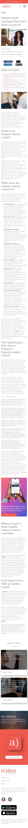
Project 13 (7, 823)
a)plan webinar (19, 2)
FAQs (3, 783)
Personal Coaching (15, 54)
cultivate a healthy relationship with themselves (13, 310)
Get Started (14, 757)
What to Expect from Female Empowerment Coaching (13, 84)
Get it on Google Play (9, 807)
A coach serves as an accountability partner (15, 260)
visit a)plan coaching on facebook (3, 799)
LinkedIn (8, 64)
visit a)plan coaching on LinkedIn (9, 799)
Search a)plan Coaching (20, 6)
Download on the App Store (9, 812)
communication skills (11, 474)
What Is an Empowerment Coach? (15, 74)
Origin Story (5, 780)
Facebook (9, 61)
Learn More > (8, 672)
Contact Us (5, 778)
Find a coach (9, 515)
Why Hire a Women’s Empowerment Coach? (11, 81)
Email (19, 64)
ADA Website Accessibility (16, 821)
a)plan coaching (6, 6)
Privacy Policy (5, 821)
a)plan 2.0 (14, 573)
